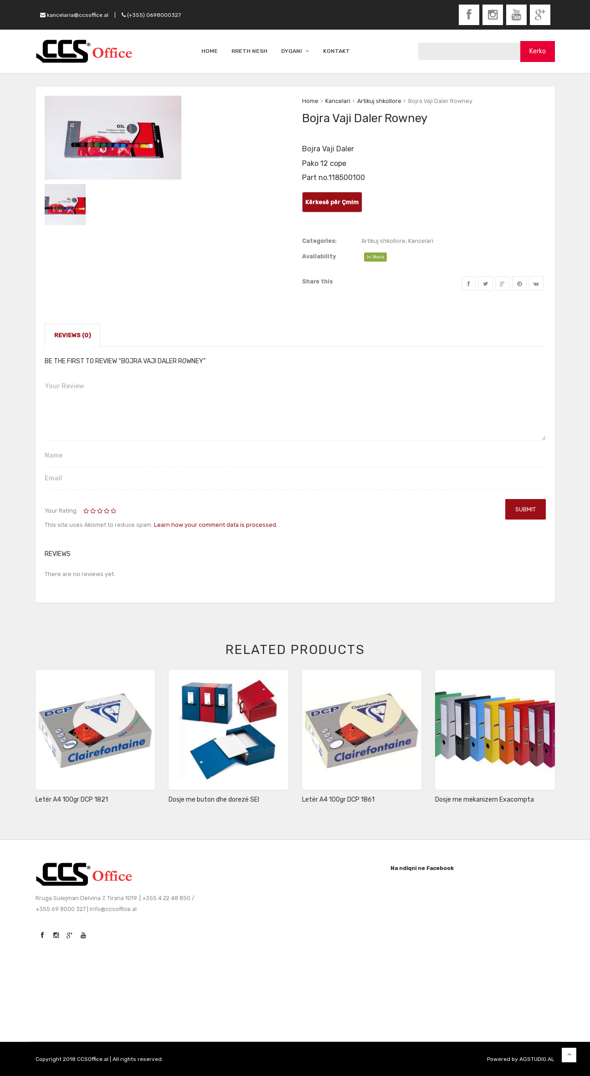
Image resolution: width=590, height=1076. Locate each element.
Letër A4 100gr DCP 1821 (72, 799)
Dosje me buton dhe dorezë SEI (214, 799)
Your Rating (61, 510)
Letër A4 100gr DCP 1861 (338, 799)
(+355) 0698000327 (151, 15)
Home (310, 101)
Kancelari (337, 101)
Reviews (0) (72, 335)
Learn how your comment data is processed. (215, 524)
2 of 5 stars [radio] (90, 511)
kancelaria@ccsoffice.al (74, 15)
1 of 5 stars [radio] (86, 511)
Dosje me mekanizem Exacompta (484, 799)
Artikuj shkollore (379, 101)
